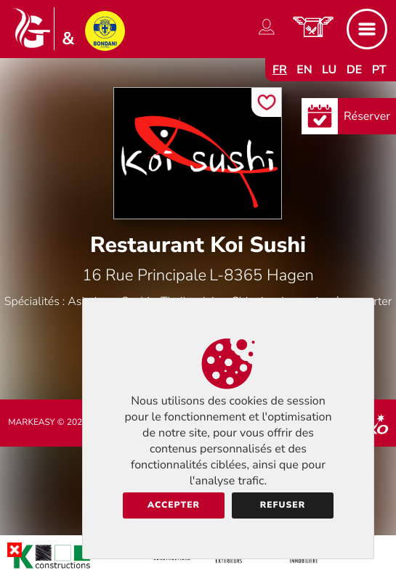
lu (329, 70)
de (355, 70)
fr (279, 70)
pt (379, 70)
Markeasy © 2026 (47, 422)
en (304, 70)
